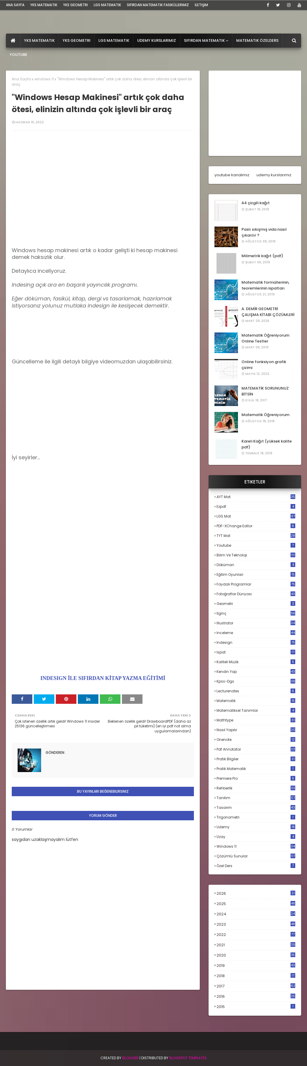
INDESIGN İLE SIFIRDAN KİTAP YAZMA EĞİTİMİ (103, 678)
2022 (256, 934)
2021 (256, 945)
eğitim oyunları (256, 574)
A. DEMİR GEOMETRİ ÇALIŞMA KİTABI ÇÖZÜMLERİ (267, 311)
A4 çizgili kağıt (255, 203)
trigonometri (256, 817)
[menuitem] (13, 41)
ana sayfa (15, 4)
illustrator (256, 623)
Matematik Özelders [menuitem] (257, 40)
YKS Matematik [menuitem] (39, 40)
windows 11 (44, 79)
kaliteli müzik (256, 661)
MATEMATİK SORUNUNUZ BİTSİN (265, 391)
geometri (256, 603)
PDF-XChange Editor (256, 525)
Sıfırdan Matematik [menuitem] (204, 40)
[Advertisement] (103, 413)
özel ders (256, 865)
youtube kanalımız (231, 175)
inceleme (256, 632)
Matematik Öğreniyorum (265, 415)
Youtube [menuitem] (18, 54)
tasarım (256, 807)
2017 (256, 986)
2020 (256, 955)
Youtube (256, 545)
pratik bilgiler (256, 758)
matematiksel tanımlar (256, 710)
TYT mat (256, 535)
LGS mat (256, 516)
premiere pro (256, 778)
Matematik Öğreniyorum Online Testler (265, 338)
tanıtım (256, 797)
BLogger (130, 1057)
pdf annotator (256, 749)
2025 (256, 904)
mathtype (256, 720)
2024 (256, 914)
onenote (256, 739)
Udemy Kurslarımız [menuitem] (156, 40)
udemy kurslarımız (273, 175)
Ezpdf (256, 506)
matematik (256, 701)
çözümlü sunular (256, 856)
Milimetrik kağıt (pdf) (262, 256)
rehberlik (256, 788)
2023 (256, 924)
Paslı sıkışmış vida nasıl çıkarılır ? (264, 232)
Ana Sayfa (21, 79)
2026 (256, 893)
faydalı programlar (256, 584)
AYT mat (256, 496)
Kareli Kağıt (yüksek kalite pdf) (266, 444)
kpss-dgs (256, 681)
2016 (256, 997)
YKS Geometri (75, 4)
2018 (256, 976)
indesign (256, 642)
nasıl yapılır (256, 729)
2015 (256, 1007)
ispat (256, 652)
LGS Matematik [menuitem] (113, 40)
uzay (256, 836)
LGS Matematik (107, 4)
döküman (256, 564)
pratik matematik (256, 768)
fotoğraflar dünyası (256, 593)
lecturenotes (256, 691)
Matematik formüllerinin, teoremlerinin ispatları (265, 285)
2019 (256, 966)
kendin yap (256, 671)
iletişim (201, 4)
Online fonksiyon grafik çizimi (263, 364)
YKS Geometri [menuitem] (76, 40)
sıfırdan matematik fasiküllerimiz (158, 4)
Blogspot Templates (188, 1057)
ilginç (256, 613)
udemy (256, 826)
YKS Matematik (43, 4)
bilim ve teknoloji (256, 555)
